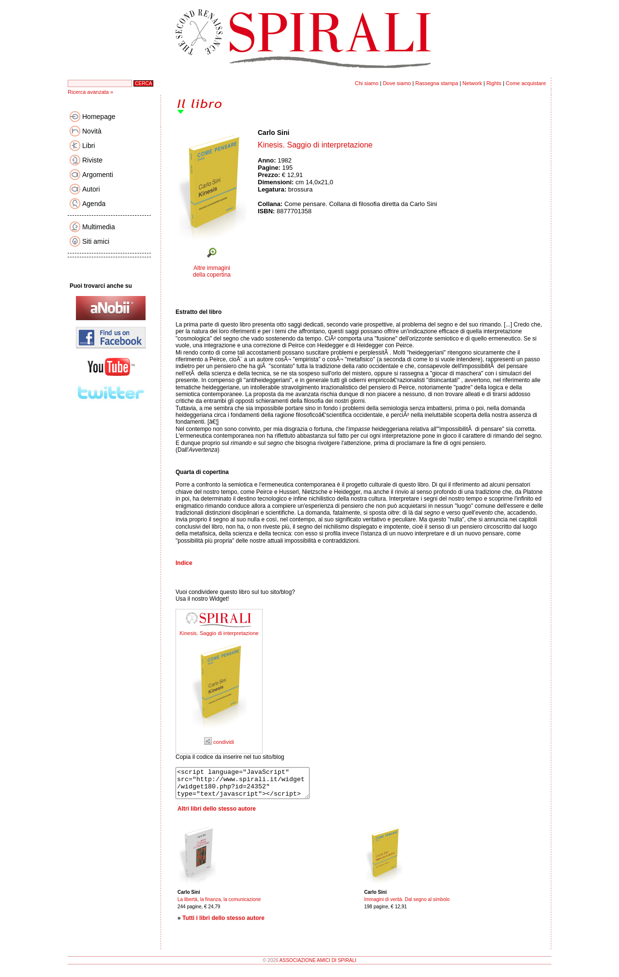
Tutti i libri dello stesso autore (223, 923)
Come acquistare (526, 83)
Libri (88, 145)
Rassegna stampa (436, 83)
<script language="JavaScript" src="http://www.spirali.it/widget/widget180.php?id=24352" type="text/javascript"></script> (250, 786)
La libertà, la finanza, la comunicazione (219, 905)
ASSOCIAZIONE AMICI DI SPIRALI (318, 966)
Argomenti (97, 174)
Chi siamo (367, 83)
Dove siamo (397, 83)
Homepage (99, 116)
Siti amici (95, 241)
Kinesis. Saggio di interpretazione (218, 633)
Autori (91, 189)
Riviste (92, 160)
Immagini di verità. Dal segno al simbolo (407, 905)
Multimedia (98, 227)
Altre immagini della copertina (212, 271)
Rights (493, 83)
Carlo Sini (273, 132)
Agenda (93, 203)
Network (472, 83)
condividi (219, 742)
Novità (92, 131)
